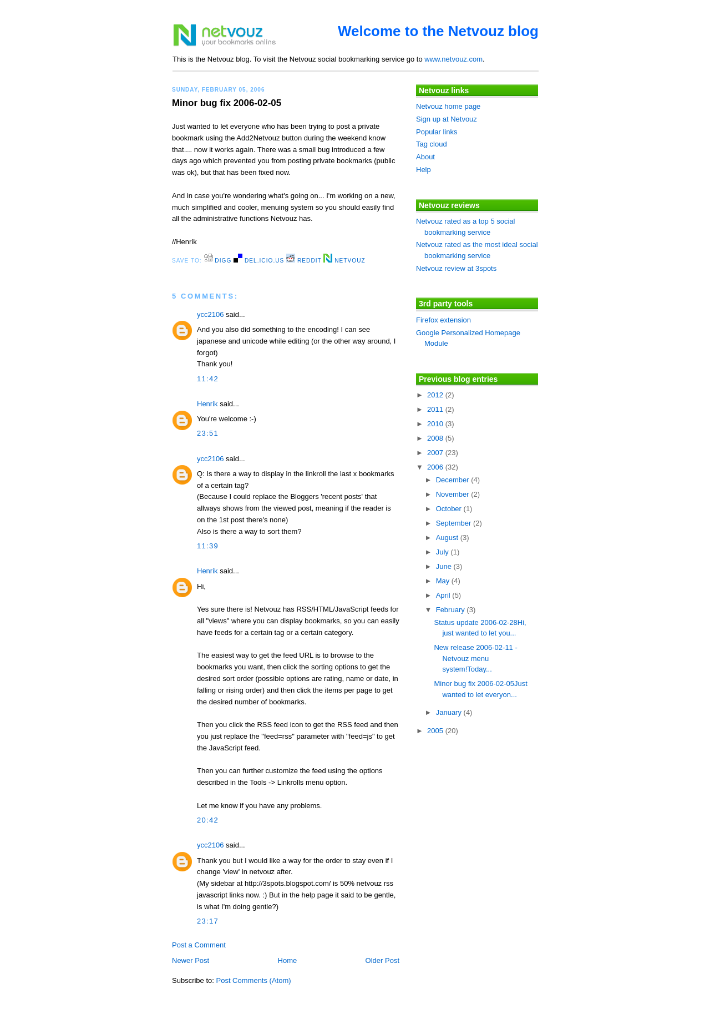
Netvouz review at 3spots (456, 268)
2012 (436, 395)
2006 (436, 467)
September (454, 523)
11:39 (208, 546)
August (448, 537)
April (444, 595)
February (451, 610)
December (453, 480)
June (445, 566)
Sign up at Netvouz (446, 119)
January (450, 712)
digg (218, 261)
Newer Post (190, 960)
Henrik (207, 404)
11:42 (208, 379)
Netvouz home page (448, 106)
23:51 (208, 433)
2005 (436, 731)
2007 (436, 452)
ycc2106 (210, 314)
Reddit (303, 261)
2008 (436, 438)
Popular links (436, 132)
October (450, 509)
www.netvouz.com (453, 59)
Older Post (382, 960)
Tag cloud (431, 144)
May (444, 581)
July (443, 552)
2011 (436, 409)
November (453, 494)
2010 (436, 424)
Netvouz (344, 261)
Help (423, 169)
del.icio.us (259, 261)
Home (287, 960)
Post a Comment (199, 945)
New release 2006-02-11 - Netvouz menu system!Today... (475, 658)
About (425, 157)
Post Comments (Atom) (253, 980)
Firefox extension (443, 320)
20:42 (208, 820)
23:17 (208, 921)
